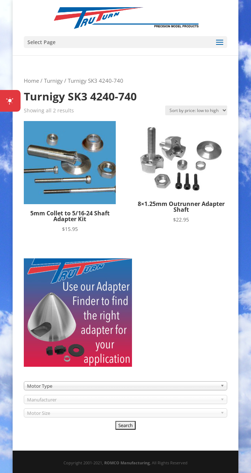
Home (31, 80)
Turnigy (53, 80)
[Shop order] (196, 110)
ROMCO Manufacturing (127, 462)
